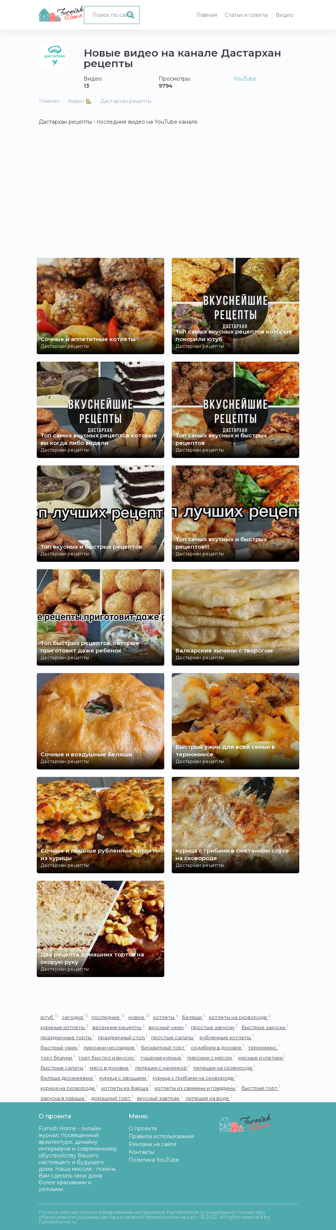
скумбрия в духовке (217, 1047)
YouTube (245, 78)
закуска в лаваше (63, 1098)
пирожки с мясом (210, 1057)
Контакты (141, 1152)
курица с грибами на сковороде (195, 1077)
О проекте (143, 1128)
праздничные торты (67, 1037)
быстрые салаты (63, 1067)
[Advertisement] (168, 201)
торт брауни (57, 1057)
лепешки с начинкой (162, 1067)
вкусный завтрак (159, 1098)
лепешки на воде (209, 1098)
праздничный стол (122, 1037)
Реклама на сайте (153, 1144)
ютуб (49, 1017)
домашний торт (112, 1098)
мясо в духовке (110, 1067)
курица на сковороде (69, 1088)
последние (108, 1017)
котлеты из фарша (126, 1088)
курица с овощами (124, 1077)
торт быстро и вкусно (107, 1057)
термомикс (263, 1047)
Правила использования (161, 1136)
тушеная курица (161, 1057)
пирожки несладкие (110, 1047)
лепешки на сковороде (224, 1067)
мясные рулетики (261, 1057)
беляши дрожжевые (68, 1077)
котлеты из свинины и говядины (196, 1088)
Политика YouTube (154, 1160)
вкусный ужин (167, 1027)
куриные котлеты (64, 1027)
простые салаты (173, 1037)
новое (138, 1017)
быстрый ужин (60, 1047)
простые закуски (214, 1027)
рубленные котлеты (227, 1037)
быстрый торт (261, 1088)
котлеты (165, 1017)
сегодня (75, 1017)
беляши (193, 1017)
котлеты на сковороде (240, 1017)
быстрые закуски (265, 1027)
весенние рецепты (118, 1027)
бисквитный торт (164, 1047)
